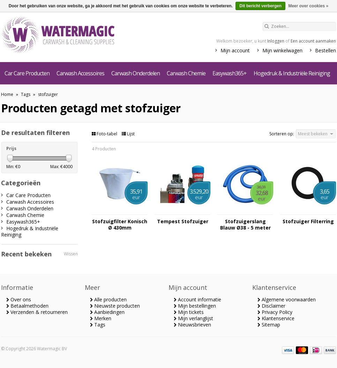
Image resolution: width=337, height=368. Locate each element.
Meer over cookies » (308, 5)
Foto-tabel (105, 134)
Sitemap (268, 324)
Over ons (18, 299)
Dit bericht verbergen (260, 5)
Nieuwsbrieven (192, 324)
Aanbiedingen (107, 312)
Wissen (71, 254)
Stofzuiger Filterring (308, 221)
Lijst (128, 134)
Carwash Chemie (186, 73)
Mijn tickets (189, 312)
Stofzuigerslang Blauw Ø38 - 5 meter (245, 224)
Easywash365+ (229, 73)
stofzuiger (48, 94)
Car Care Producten (27, 73)
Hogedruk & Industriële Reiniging (292, 73)
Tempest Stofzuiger (182, 221)
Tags (25, 94)
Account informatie (197, 299)
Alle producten (108, 299)
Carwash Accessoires (80, 73)
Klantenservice (275, 318)
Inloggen (275, 41)
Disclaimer (271, 305)
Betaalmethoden (27, 305)
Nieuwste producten (115, 305)
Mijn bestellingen (195, 305)
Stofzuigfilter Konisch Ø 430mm (119, 224)
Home (7, 94)
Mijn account (235, 50)
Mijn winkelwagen (282, 50)
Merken (100, 318)
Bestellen (325, 50)
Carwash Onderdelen (135, 73)
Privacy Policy (274, 312)
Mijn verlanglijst (193, 318)
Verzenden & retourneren (37, 312)
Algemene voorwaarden (286, 299)
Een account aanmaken (313, 41)
